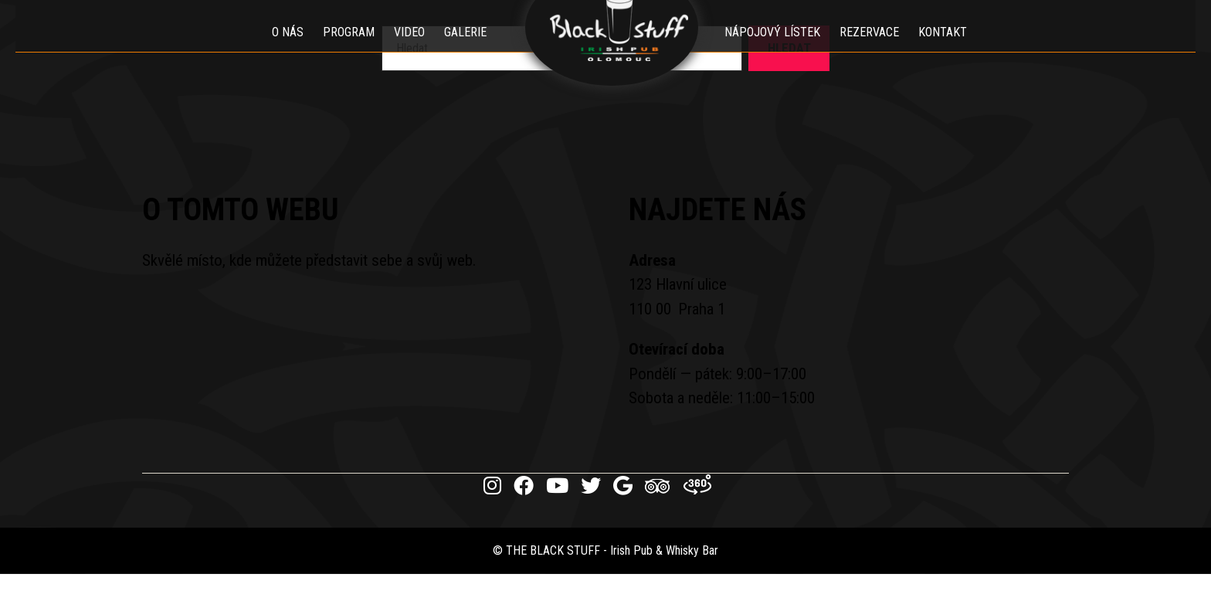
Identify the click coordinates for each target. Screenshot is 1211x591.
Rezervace (877, 49)
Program (340, 49)
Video (400, 49)
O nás (279, 49)
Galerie (457, 49)
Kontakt (951, 49)
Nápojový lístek (781, 49)
